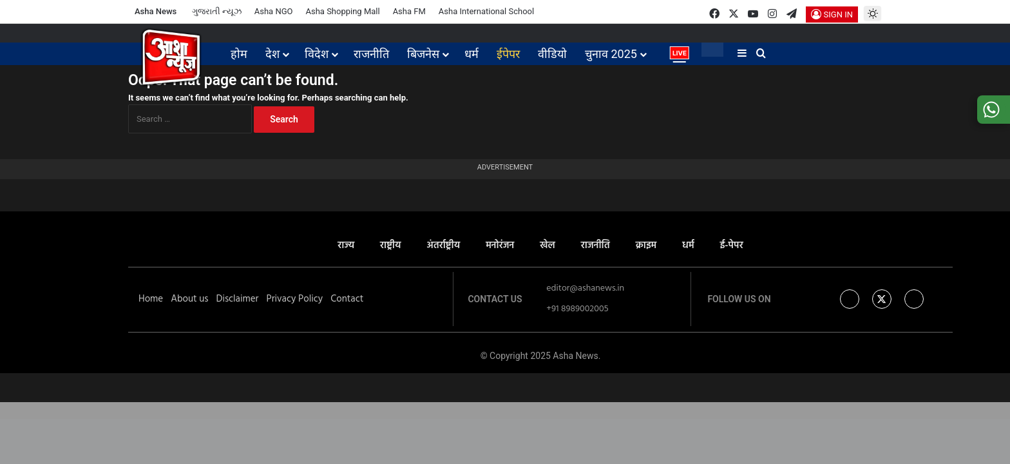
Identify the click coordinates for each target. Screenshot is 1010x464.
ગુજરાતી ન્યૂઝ (217, 11)
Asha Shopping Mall (342, 11)
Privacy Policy (294, 299)
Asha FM (409, 11)
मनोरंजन (500, 245)
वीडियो (552, 54)
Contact (346, 299)
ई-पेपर (731, 245)
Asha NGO (273, 11)
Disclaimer (237, 299)
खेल (547, 245)
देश (272, 54)
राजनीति (371, 54)
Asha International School (486, 11)
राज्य (346, 245)
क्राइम (646, 245)
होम (239, 54)
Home (150, 299)
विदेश (317, 54)
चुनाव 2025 (611, 54)
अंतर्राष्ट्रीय (443, 245)
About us (189, 299)
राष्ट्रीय (390, 245)
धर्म (471, 54)
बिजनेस (423, 54)
